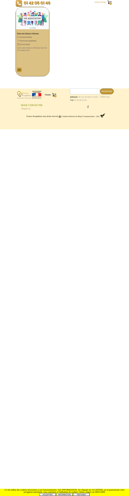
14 (88, 399)
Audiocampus (94, 130)
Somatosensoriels (96, 244)
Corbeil (91, 396)
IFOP (99, 238)
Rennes (106, 396)
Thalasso (107, 290)
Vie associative (25, 37)
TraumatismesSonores (98, 101)
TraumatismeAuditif (97, 241)
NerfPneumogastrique (98, 402)
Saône (91, 156)
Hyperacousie (95, 202)
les (89, 104)
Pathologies (93, 253)
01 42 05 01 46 (37, 3)
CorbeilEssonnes (104, 224)
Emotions (92, 98)
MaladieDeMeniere (96, 323)
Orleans (107, 261)
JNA (110, 317)
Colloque (92, 375)
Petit (98, 284)
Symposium (93, 411)
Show (90, 92)
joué (102, 355)
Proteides (96, 104)
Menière (106, 343)
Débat (102, 411)
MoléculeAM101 (94, 162)
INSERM (95, 196)
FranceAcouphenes (102, 212)
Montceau (101, 366)
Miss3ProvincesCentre (98, 423)
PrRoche (106, 162)
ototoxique (93, 270)
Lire (19, 69)
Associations (103, 364)
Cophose (106, 107)
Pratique (92, 32)
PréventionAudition (96, 337)
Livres (100, 261)
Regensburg (93, 229)
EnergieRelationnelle (97, 153)
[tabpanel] (45, 473)
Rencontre (93, 115)
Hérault (107, 209)
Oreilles (105, 314)
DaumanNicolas (95, 275)
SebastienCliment (96, 95)
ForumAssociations (98, 420)
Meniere (92, 238)
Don (109, 267)
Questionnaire (94, 232)
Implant (105, 232)
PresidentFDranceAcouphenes (101, 159)
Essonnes (92, 206)
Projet (106, 193)
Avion (100, 118)
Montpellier (105, 196)
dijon (98, 147)
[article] (32, 41)
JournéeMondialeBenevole (100, 247)
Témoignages (94, 60)
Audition (92, 132)
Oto (89, 196)
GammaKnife (97, 399)
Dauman (103, 199)
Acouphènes (97, 308)
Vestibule (106, 284)
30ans (109, 323)
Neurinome (104, 206)
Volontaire (93, 267)
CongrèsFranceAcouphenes (101, 187)
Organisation (93, 370)
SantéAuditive (104, 264)
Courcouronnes (95, 290)
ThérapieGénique (104, 312)
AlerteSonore (98, 281)
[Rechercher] (85, 458)
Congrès (104, 144)
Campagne (93, 150)
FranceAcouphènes (96, 127)
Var (89, 199)
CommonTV (93, 355)
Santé (90, 55)
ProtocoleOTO (94, 295)
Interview (92, 258)
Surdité (102, 267)
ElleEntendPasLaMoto (97, 317)
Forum (100, 414)
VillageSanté (94, 405)
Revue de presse (96, 43)
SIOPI (90, 287)
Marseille (97, 287)
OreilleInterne (94, 173)
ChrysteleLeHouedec (97, 301)
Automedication (95, 340)
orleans (91, 367)
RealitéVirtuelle (101, 185)
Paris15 (99, 396)
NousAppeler (93, 298)
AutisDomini (93, 390)
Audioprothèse (94, 314)
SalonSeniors (100, 347)
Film (109, 199)
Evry (104, 295)
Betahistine (106, 370)
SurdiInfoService (95, 250)
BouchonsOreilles (95, 385)
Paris (90, 221)
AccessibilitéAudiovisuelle (99, 378)
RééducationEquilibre (97, 372)
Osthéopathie (94, 361)
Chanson (92, 15)
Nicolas (108, 221)
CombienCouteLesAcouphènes (102, 182)
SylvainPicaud (105, 89)
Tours (100, 209)
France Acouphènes (28, 41)
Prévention (106, 130)
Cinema (105, 361)
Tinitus (107, 414)
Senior (100, 375)
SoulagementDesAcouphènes (101, 278)
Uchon (91, 144)
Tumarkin (92, 364)
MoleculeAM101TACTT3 (98, 329)
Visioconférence (95, 255)
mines (91, 170)
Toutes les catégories (98, 71)
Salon (104, 227)
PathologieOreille (95, 326)
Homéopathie (94, 227)
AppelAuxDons (94, 215)
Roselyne (92, 414)
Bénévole (92, 261)
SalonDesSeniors (95, 138)
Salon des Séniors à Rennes (28, 33)
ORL (89, 320)
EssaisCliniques (101, 86)
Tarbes (98, 170)
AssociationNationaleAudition (101, 113)
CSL (93, 224)
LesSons (91, 312)
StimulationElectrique (97, 393)
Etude (90, 86)
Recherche (93, 38)
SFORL (90, 417)
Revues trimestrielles (98, 49)
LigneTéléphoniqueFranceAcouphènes (106, 124)
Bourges (91, 284)
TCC (90, 212)
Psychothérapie (95, 193)
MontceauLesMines (96, 165)
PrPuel (95, 199)
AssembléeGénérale (97, 110)
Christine (107, 218)
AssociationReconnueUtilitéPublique (104, 358)
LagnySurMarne (95, 293)
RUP (89, 281)
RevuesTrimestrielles (100, 381)
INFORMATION (64, 495)
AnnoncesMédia (99, 320)
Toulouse (92, 264)
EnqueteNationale (96, 388)
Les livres (92, 27)
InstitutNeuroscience (97, 168)
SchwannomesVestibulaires (100, 352)
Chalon (91, 147)
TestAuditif (99, 221)
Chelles (104, 332)
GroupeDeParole (95, 235)
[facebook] (88, 473)
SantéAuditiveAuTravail (98, 273)
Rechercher (107, 458)
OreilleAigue (93, 176)
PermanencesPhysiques (101, 408)
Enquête (92, 21)
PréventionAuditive (96, 141)
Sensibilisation (94, 107)
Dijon (107, 375)
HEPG (102, 390)
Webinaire (92, 118)
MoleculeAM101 (94, 179)
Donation (92, 121)
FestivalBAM (93, 304)
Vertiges (92, 209)
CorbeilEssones (95, 218)
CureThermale (94, 344)
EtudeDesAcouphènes (98, 136)
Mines (90, 185)
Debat (90, 347)
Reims (100, 258)
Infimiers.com (105, 270)
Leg (89, 224)
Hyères (102, 115)
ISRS (97, 144)
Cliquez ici (26, 475)
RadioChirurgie (94, 190)
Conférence (93, 332)
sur (95, 92)
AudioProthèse (94, 335)
